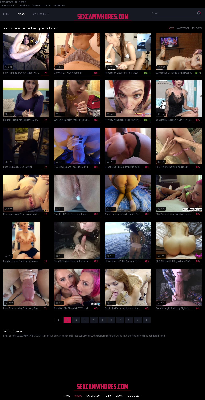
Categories (41, 14)
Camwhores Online (41, 5)
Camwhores (24, 5)
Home (6, 14)
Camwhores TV (8, 5)
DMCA (119, 396)
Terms (108, 396)
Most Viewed (183, 28)
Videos (21, 14)
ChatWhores (59, 5)
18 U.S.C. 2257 (134, 396)
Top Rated (197, 28)
